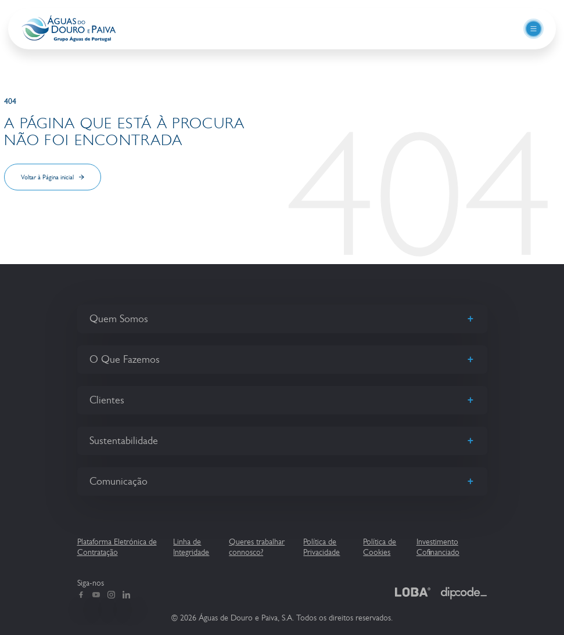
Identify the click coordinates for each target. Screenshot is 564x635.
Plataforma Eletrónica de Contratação (117, 547)
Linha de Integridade (191, 547)
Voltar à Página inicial (47, 177)
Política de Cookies (379, 547)
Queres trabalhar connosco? (257, 547)
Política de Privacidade (321, 547)
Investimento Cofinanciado (437, 547)
